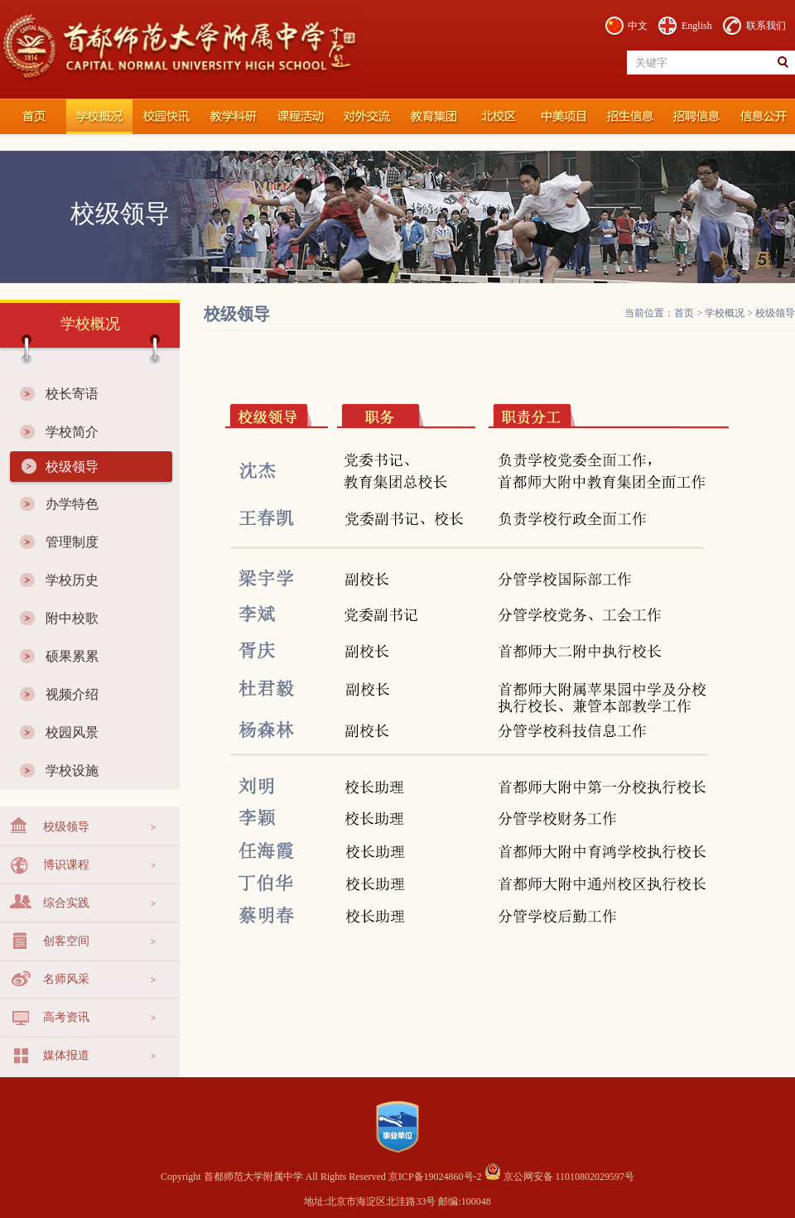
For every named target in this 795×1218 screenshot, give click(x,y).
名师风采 (66, 979)
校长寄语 (72, 394)
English (697, 25)
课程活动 (298, 116)
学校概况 (99, 116)
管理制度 (72, 542)
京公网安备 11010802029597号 (559, 1176)
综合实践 (66, 903)
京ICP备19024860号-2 (436, 1176)
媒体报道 (66, 1055)
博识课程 (66, 865)
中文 (638, 25)
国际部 (563, 116)
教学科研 (232, 116)
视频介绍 (72, 694)
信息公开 (762, 116)
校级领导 (72, 467)
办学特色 (72, 504)
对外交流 (364, 116)
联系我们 (766, 25)
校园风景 (72, 732)
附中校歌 (72, 618)
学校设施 (72, 770)
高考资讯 (66, 1017)
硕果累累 (72, 656)
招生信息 (629, 116)
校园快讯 (165, 116)
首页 (684, 313)
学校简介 (72, 432)
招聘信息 (695, 116)
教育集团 (431, 116)
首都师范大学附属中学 (33, 116)
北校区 (497, 116)
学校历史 (72, 580)
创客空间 (66, 941)
